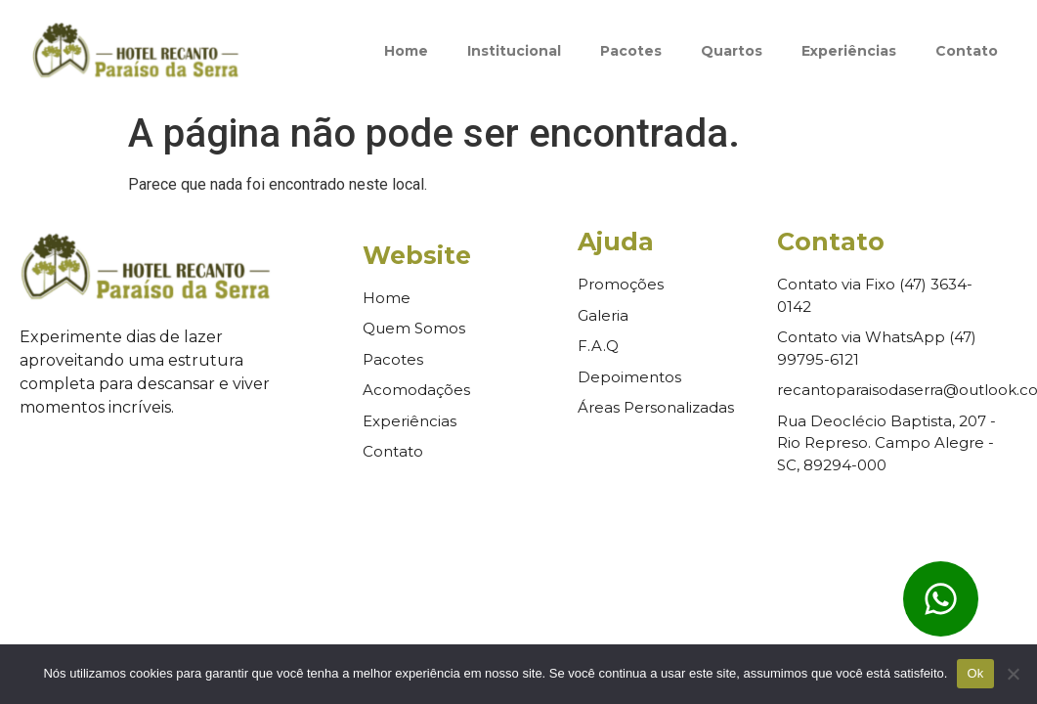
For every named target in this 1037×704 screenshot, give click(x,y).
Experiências (848, 51)
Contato (966, 51)
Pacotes (631, 51)
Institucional (514, 51)
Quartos (731, 51)
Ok (975, 673)
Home (406, 51)
